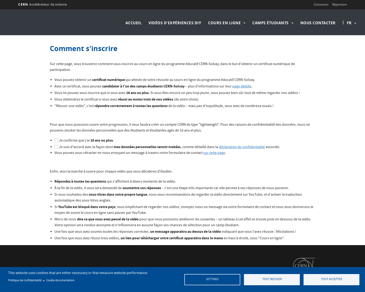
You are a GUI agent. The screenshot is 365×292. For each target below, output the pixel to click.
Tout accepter (331, 279)
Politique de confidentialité (24, 280)
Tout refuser (272, 279)
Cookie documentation (60, 280)
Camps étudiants (270, 22)
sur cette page (214, 153)
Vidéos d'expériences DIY (175, 22)
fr (349, 22)
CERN (42, 4)
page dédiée (241, 87)
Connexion (321, 4)
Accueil (133, 22)
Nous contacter (318, 22)
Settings (212, 279)
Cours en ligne (224, 22)
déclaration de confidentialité (242, 147)
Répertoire (339, 4)
